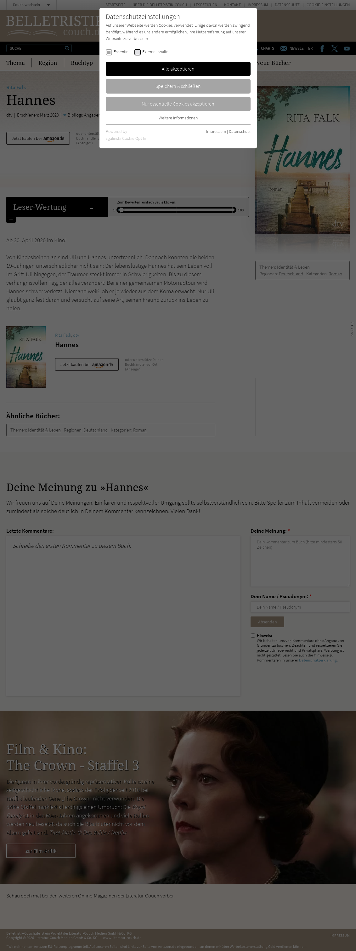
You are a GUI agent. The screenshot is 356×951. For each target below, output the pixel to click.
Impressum (216, 131)
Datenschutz (240, 131)
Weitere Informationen (178, 118)
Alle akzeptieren (178, 69)
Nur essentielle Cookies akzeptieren (178, 103)
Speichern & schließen (178, 86)
